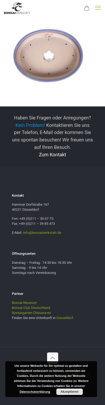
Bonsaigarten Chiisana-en (31, 313)
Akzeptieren (70, 392)
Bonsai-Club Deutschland (31, 308)
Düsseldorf (64, 318)
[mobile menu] (97, 7)
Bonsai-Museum (24, 303)
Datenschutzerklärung (35, 391)
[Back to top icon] (52, 358)
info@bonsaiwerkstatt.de (42, 233)
